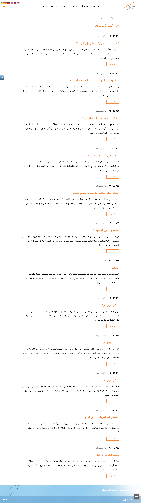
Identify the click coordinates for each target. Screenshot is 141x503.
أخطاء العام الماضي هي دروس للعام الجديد (96, 193)
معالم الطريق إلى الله (108, 455)
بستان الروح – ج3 (110, 305)
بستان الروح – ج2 (110, 342)
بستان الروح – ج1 (110, 380)
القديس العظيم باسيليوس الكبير (102, 417)
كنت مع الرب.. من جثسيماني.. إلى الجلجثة (97, 43)
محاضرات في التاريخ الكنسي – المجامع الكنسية (94, 80)
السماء (115, 267)
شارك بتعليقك (101, 36)
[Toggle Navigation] (4, 6)
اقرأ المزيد (112, 64)
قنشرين (126, 499)
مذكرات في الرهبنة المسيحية (103, 155)
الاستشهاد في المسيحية (106, 230)
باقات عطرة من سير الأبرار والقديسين (100, 118)
